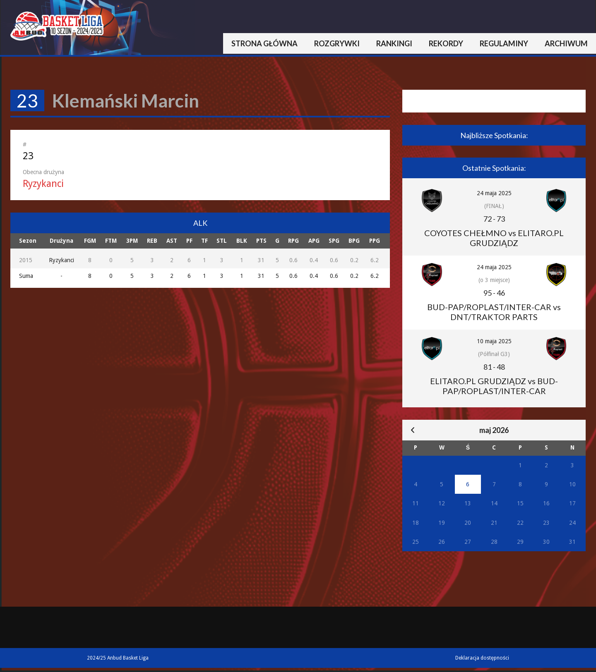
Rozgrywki (337, 43)
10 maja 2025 (494, 341)
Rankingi (394, 43)
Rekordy (446, 43)
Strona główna (264, 43)
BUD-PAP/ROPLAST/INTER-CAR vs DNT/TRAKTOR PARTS (494, 312)
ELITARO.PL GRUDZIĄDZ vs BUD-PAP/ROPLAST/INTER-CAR (494, 386)
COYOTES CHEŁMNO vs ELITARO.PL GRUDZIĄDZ (494, 238)
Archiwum (566, 43)
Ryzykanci (43, 183)
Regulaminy (504, 43)
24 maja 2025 (494, 193)
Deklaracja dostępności (482, 658)
